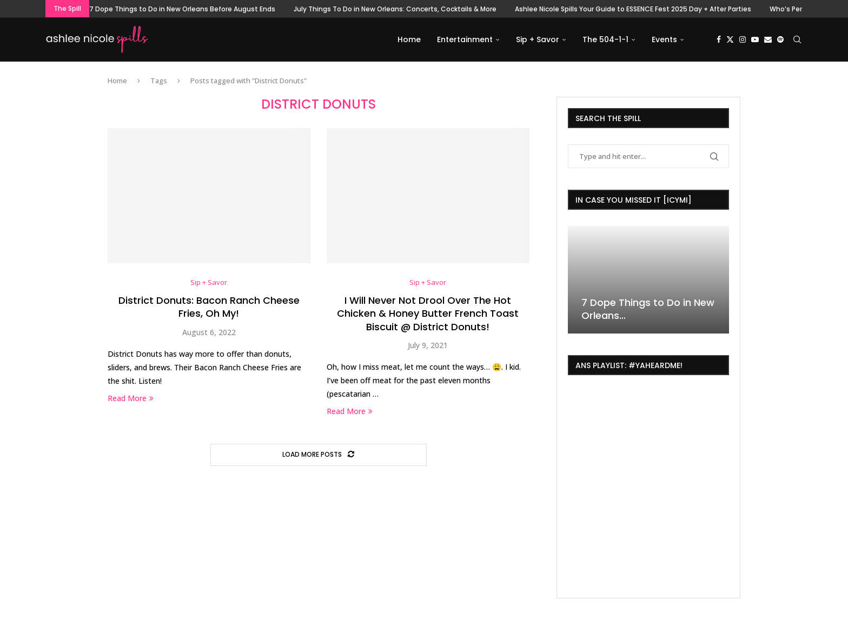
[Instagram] (742, 39)
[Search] (797, 39)
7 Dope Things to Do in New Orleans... (647, 309)
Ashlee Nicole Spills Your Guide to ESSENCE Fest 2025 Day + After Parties (633, 9)
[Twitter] (730, 39)
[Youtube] (755, 39)
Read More (131, 398)
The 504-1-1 (605, 39)
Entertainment (465, 39)
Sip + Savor (537, 39)
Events (664, 39)
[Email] (768, 39)
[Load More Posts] (318, 455)
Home (409, 39)
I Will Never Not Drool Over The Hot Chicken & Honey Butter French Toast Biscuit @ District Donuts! (428, 314)
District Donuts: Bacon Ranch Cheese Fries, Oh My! (209, 307)
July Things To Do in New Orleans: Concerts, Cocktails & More (395, 9)
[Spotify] (780, 39)
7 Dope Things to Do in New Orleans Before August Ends (182, 9)
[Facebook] (719, 39)
